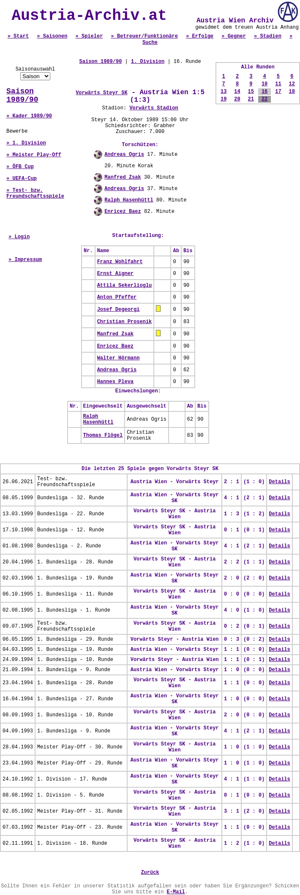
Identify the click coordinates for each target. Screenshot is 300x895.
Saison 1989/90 (22, 95)
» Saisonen (52, 36)
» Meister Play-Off (33, 155)
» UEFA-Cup (21, 179)
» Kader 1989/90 (29, 116)
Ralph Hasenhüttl (128, 200)
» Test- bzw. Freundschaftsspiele (35, 193)
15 (251, 92)
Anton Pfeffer (117, 297)
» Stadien (267, 36)
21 (251, 99)
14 (237, 92)
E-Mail (176, 892)
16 (264, 92)
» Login (19, 237)
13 (223, 92)
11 (278, 84)
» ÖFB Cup (20, 167)
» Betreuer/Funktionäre (144, 36)
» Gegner (233, 36)
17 (278, 92)
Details (279, 482)
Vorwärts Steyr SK (101, 93)
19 (223, 99)
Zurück (150, 873)
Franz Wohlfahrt (120, 262)
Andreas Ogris (124, 155)
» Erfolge (199, 36)
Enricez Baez (122, 212)
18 (292, 92)
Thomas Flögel (103, 435)
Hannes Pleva (115, 382)
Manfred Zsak (122, 177)
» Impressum (25, 260)
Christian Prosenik (124, 322)
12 (292, 84)
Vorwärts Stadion (153, 108)
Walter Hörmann (118, 358)
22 (264, 99)
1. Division (147, 62)
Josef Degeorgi (118, 310)
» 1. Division (26, 143)
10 (264, 84)
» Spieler (89, 36)
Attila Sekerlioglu (124, 285)
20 (237, 99)
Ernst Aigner (115, 274)
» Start (18, 36)
